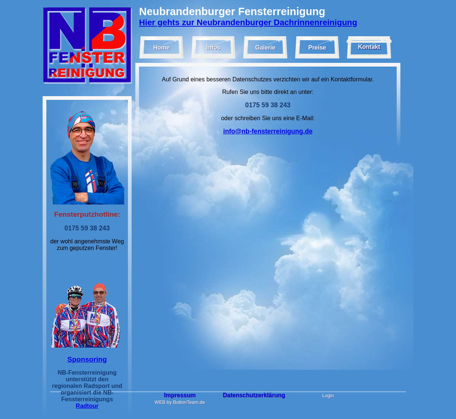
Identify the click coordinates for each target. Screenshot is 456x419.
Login (328, 395)
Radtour (87, 406)
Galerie (265, 47)
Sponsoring (87, 359)
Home (161, 47)
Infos (213, 47)
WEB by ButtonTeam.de (180, 402)
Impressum (179, 395)
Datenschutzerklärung (254, 395)
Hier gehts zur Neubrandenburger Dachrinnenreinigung (248, 22)
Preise (317, 47)
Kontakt (369, 47)
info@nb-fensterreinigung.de (268, 131)
